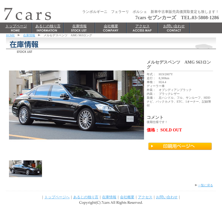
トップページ (16, 26)
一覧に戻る (205, 185)
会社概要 (111, 26)
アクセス (142, 26)
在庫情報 (79, 26)
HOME (10, 35)
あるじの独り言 (48, 26)
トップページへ (57, 197)
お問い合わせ (174, 26)
